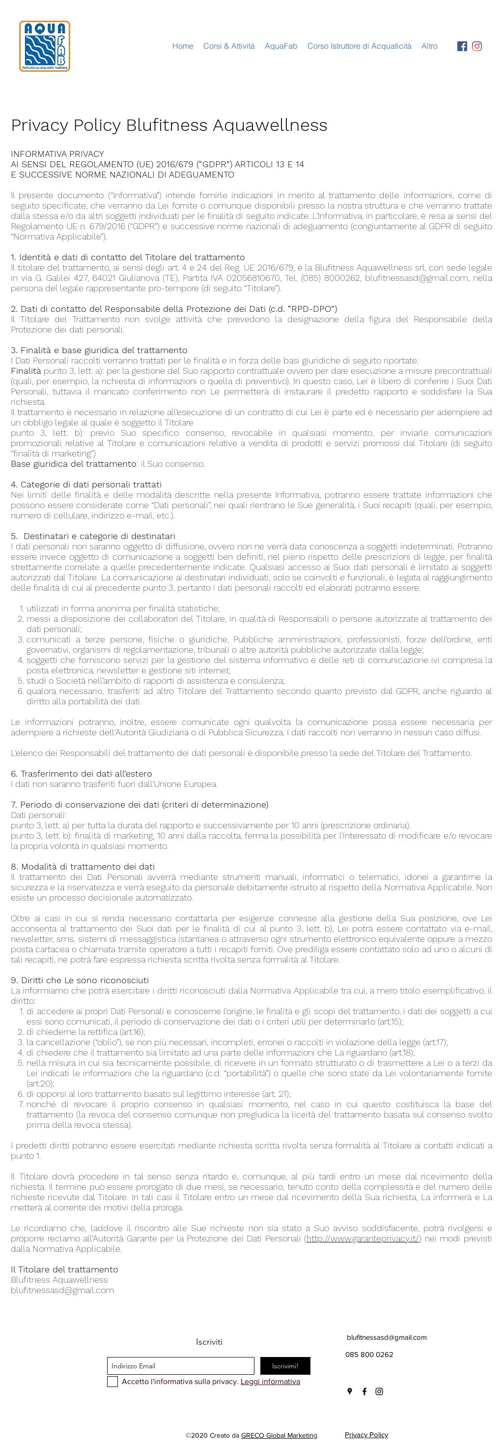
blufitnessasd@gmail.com (416, 277)
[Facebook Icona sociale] (462, 46)
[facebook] (364, 1391)
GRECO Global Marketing (279, 1435)
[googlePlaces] (350, 1391)
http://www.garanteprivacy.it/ (363, 1238)
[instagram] (379, 1391)
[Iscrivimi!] (285, 1366)
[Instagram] (477, 46)
